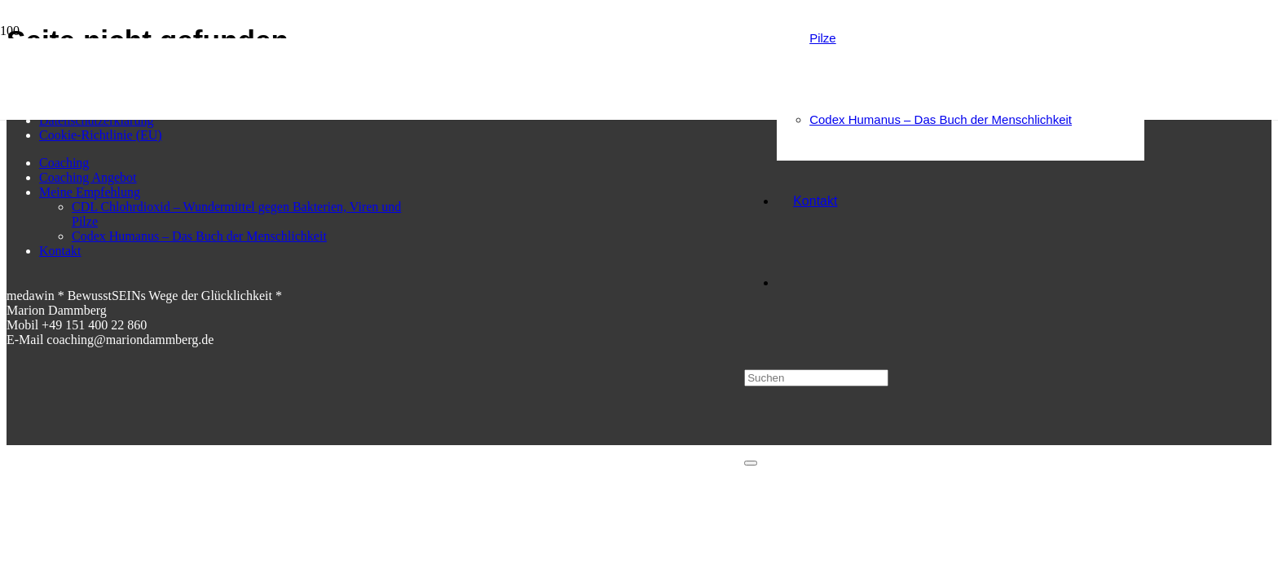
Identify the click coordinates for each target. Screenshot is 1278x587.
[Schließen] (750, 463)
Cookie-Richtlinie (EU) (100, 135)
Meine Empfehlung (89, 192)
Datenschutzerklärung (96, 120)
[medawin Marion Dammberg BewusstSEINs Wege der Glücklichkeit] (439, 134)
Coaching (64, 163)
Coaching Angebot (88, 177)
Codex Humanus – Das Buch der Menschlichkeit (199, 236)
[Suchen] (816, 377)
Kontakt (60, 251)
